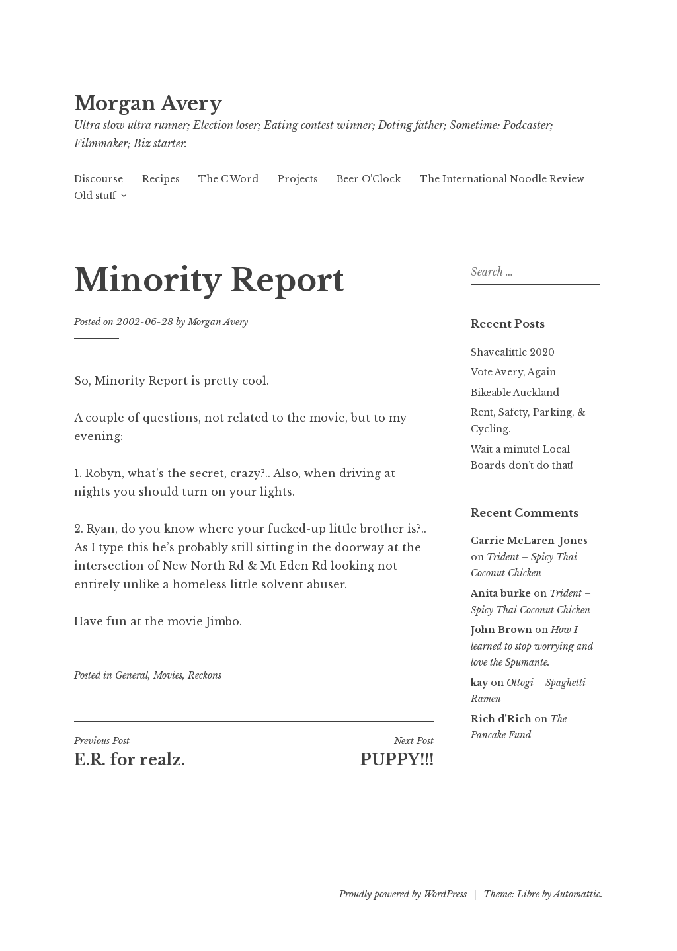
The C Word (228, 179)
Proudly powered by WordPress (403, 894)
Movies (167, 675)
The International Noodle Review (502, 179)
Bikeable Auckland (515, 393)
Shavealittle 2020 (513, 352)
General (131, 675)
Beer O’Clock (369, 179)
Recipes (161, 179)
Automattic (576, 894)
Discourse (98, 179)
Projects (298, 179)
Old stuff (95, 196)
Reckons (204, 675)
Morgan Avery (148, 104)
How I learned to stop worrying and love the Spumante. (532, 646)
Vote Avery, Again (513, 372)
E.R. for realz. (164, 752)
